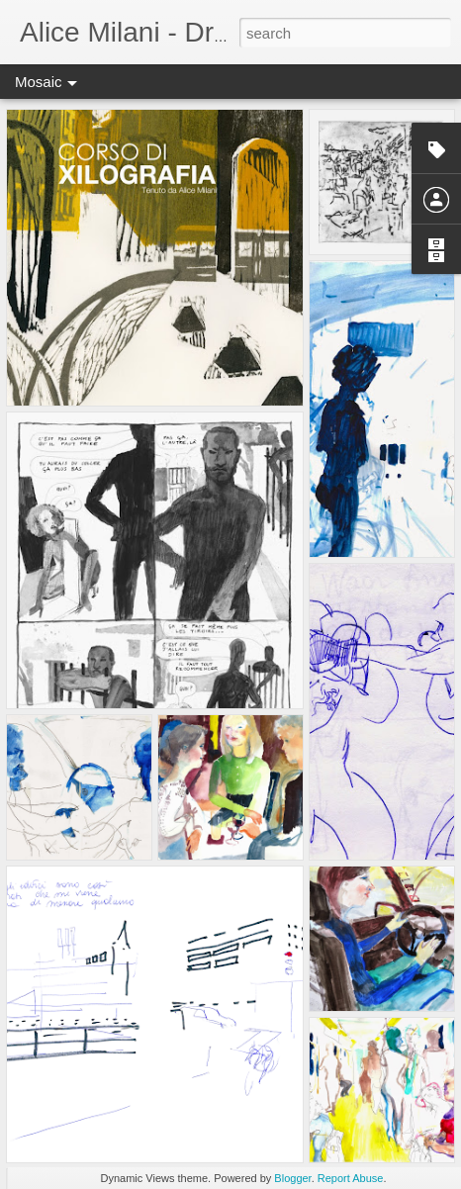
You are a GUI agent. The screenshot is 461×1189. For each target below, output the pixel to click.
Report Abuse (351, 1178)
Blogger (292, 1178)
